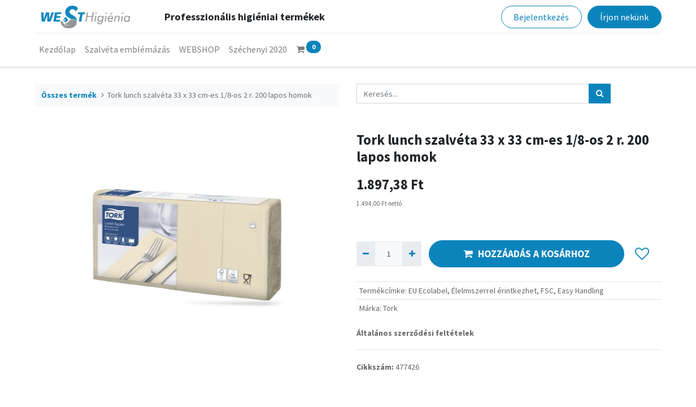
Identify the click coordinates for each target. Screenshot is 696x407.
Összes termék (69, 95)
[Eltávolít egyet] (365, 253)
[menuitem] (57, 49)
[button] (642, 254)
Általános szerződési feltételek (415, 333)
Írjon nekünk (624, 17)
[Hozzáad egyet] (411, 253)
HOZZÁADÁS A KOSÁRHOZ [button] (526, 254)
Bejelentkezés (541, 17)
